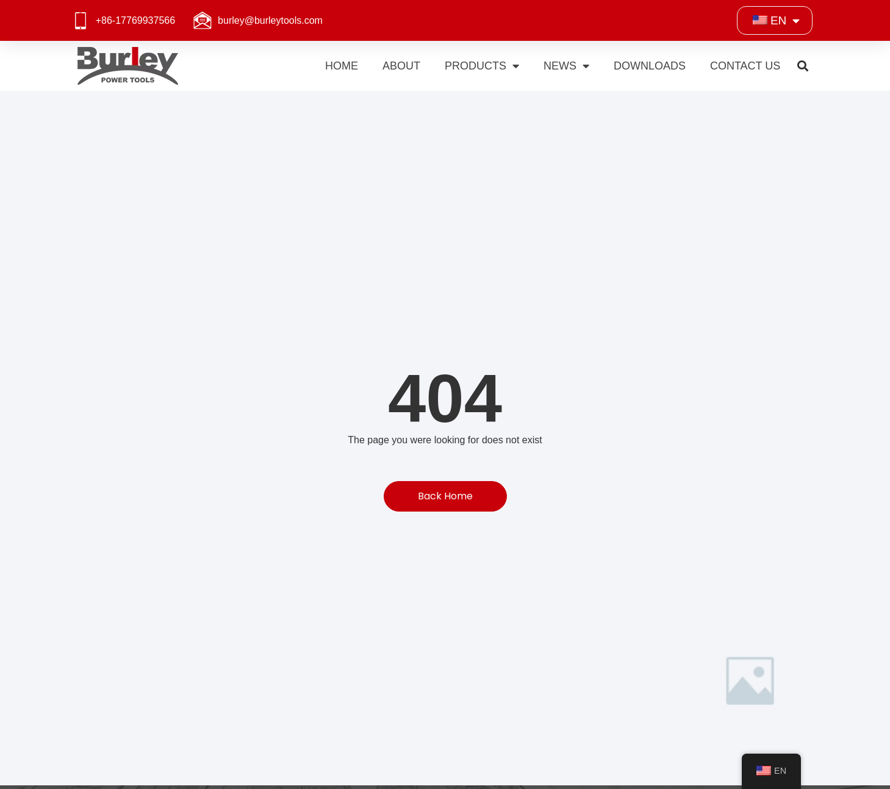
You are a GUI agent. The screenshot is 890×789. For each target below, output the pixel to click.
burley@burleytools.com (270, 20)
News (566, 65)
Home (341, 66)
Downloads (650, 66)
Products (482, 65)
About (401, 66)
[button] (802, 66)
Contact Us (745, 66)
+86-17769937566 (135, 20)
